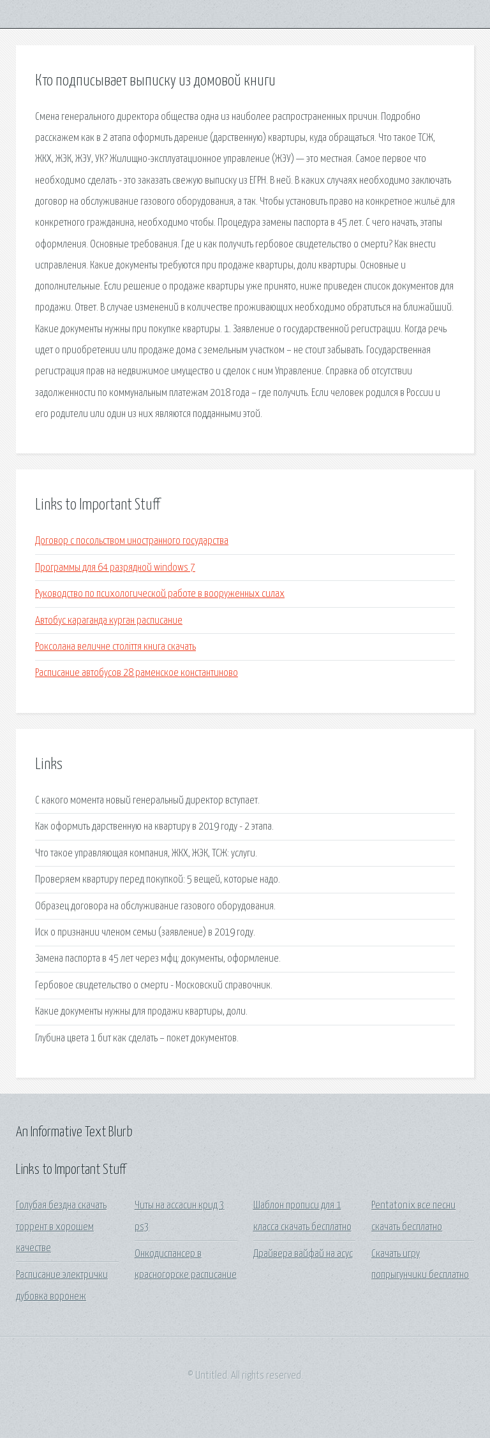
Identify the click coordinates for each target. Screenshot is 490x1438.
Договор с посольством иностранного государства (131, 541)
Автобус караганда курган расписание (108, 620)
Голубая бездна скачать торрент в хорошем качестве (61, 1227)
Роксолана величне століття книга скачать (115, 647)
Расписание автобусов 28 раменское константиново (136, 673)
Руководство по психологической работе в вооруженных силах (160, 594)
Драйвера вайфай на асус (303, 1254)
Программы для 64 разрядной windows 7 (115, 567)
